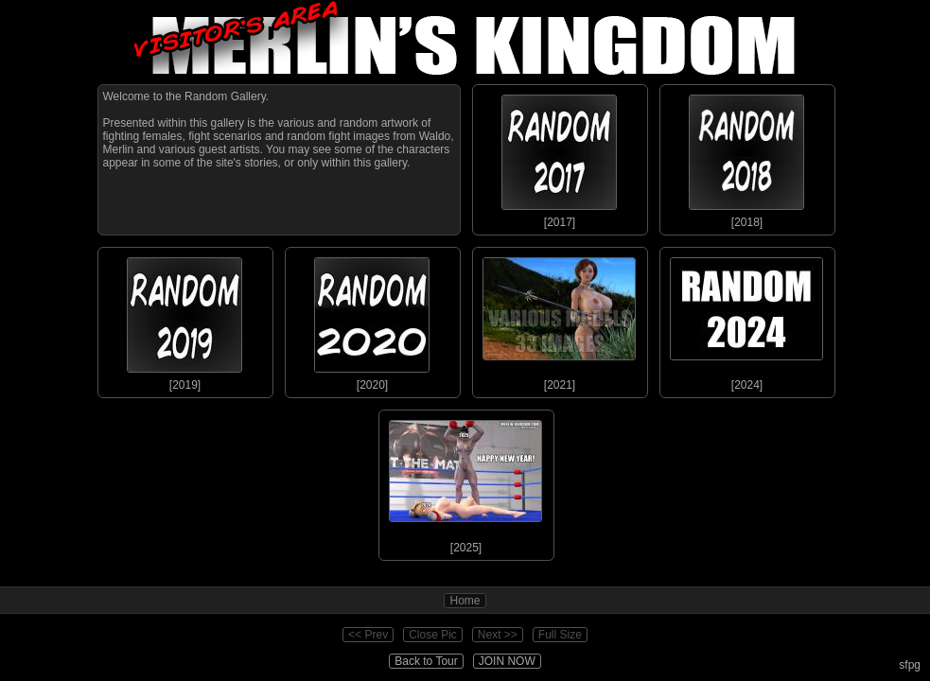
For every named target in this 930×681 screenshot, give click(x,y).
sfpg (910, 665)
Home (464, 600)
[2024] (746, 320)
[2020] (372, 320)
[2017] (559, 157)
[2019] (184, 320)
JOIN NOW (507, 661)
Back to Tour (426, 661)
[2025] (465, 482)
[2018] (746, 157)
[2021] (559, 320)
